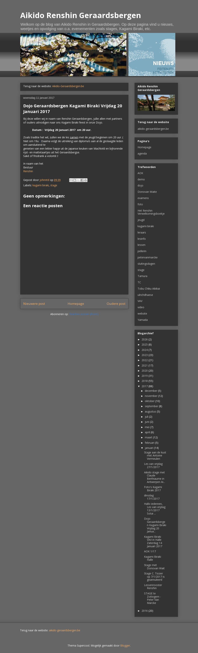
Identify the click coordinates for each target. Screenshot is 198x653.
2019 (145, 375)
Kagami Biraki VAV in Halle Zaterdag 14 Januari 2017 (153, 541)
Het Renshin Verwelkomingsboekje (151, 212)
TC (139, 282)
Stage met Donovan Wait (154, 566)
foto (140, 204)
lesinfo (142, 238)
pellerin (142, 251)
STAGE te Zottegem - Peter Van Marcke (152, 598)
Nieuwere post (34, 303)
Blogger (125, 645)
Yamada (143, 320)
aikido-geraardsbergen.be (153, 129)
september (152, 406)
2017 (145, 386)
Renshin (28, 171)
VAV (140, 301)
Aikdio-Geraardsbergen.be (68, 86)
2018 (145, 381)
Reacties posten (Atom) (83, 314)
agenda (142, 153)
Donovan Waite (147, 192)
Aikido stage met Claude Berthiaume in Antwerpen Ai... (154, 477)
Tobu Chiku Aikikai (149, 288)
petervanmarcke (148, 257)
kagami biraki (41, 185)
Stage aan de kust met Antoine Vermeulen (155, 456)
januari (149, 448)
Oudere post (116, 303)
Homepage (76, 303)
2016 (145, 610)
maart (149, 437)
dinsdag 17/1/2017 (152, 497)
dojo (140, 185)
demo (141, 179)
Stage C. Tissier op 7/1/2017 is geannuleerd (154, 577)
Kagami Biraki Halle (152, 558)
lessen (141, 245)
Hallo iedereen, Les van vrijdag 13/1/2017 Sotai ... (154, 508)
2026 (145, 339)
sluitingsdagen (146, 263)
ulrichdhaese (145, 295)
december (151, 391)
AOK (140, 173)
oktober (150, 401)
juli (147, 416)
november (151, 396)
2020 (145, 370)
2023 (145, 355)
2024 (145, 350)
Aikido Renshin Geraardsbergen (80, 15)
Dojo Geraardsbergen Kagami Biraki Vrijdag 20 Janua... (155, 525)
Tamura (142, 276)
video (141, 307)
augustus (151, 411)
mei (147, 427)
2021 (145, 365)
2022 (145, 360)
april (148, 432)
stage (53, 185)
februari (150, 442)
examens (143, 198)
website (142, 313)
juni (147, 422)
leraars (142, 232)
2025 (145, 344)
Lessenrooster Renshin (153, 586)
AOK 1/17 (150, 551)
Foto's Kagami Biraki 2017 (153, 488)
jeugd (141, 220)
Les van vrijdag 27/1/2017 (153, 465)
